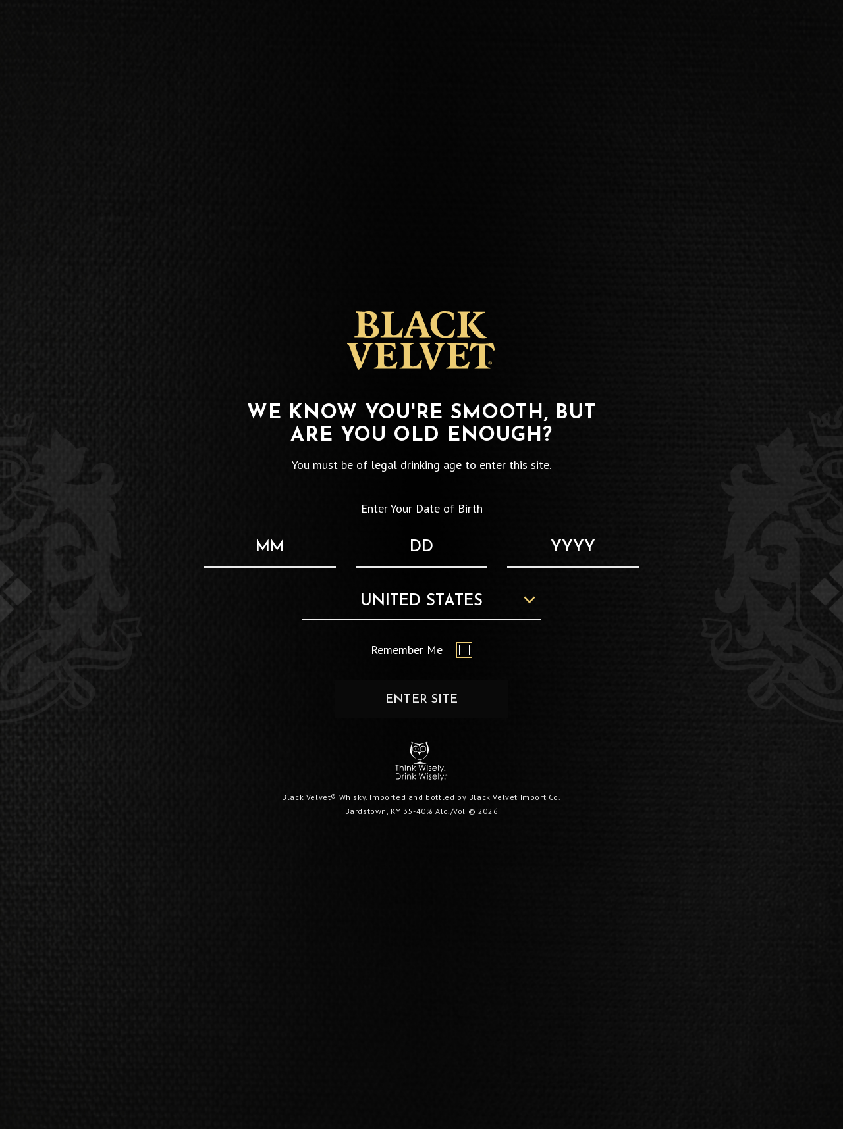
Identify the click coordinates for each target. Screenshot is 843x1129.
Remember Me (421, 650)
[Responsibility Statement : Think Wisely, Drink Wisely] (421, 760)
